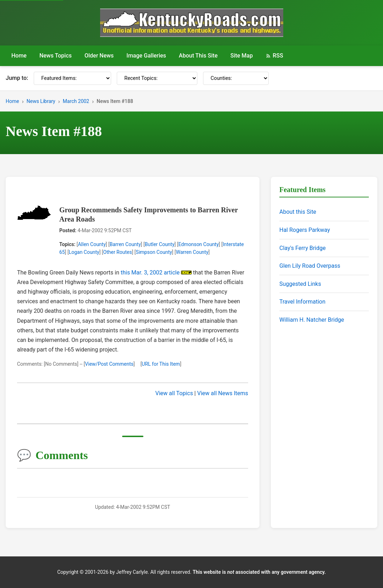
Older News (99, 55)
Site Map (241, 55)
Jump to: (17, 78)
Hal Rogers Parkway (304, 230)
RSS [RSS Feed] (274, 55)
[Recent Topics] (157, 78)
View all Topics (174, 393)
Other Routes (117, 252)
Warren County (192, 252)
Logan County (84, 252)
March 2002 (76, 101)
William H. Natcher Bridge (311, 319)
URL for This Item (161, 364)
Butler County (160, 244)
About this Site (297, 211)
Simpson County (154, 252)
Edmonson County (198, 244)
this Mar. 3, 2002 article (150, 272)
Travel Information (302, 301)
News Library (41, 101)
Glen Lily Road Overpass (309, 265)
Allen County (91, 244)
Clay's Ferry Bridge (302, 248)
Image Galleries (146, 55)
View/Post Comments (109, 364)
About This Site (198, 55)
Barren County (125, 244)
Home (19, 55)
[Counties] (236, 78)
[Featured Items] (72, 78)
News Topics (55, 55)
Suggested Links (300, 284)
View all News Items (222, 393)
